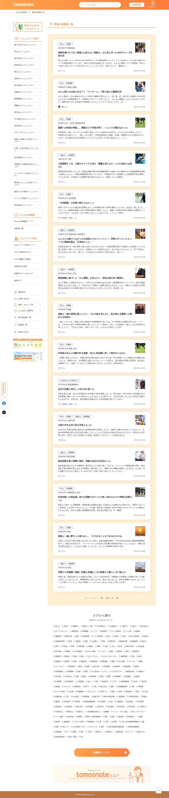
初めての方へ (21, 332)
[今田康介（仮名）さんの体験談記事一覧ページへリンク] (59, 218)
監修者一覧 (20, 325)
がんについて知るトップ (24, 245)
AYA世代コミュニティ (23, 126)
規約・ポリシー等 (23, 304)
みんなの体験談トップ (23, 221)
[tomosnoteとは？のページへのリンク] (102, 782)
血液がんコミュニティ (23, 78)
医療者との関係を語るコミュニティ (26, 165)
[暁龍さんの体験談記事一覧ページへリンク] (59, 106)
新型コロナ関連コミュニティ (26, 191)
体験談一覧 (19, 228)
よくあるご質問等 (23, 310)
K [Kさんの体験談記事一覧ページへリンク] (63, 182)
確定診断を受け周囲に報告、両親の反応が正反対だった (84, 461)
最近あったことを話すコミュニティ (26, 183)
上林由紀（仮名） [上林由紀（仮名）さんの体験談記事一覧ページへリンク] (69, 404)
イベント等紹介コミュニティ (26, 198)
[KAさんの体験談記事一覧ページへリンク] (59, 440)
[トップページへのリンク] (23, 5)
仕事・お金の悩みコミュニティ (26, 149)
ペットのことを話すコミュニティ (26, 174)
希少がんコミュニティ (23, 112)
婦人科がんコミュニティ (24, 58)
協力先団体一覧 (22, 317)
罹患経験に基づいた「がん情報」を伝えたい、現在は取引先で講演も (91, 278)
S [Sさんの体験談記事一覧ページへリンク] (63, 143)
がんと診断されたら (22, 252)
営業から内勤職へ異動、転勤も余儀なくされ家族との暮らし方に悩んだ (92, 572)
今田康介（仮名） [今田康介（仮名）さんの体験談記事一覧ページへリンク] (69, 218)
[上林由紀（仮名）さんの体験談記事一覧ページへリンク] (59, 404)
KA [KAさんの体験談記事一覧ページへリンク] (63, 440)
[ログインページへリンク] (152, 4)
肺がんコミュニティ (22, 72)
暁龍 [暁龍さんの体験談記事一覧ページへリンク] (64, 107)
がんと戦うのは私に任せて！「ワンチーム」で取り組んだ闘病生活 (89, 92)
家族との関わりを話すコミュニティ (26, 140)
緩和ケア (18, 280)
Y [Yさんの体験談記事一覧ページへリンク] (63, 71)
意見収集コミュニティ (23, 205)
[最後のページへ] (116, 598)
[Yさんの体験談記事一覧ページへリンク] (59, 70)
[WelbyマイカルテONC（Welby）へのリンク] (27, 357)
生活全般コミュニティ (23, 157)
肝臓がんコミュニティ (23, 92)
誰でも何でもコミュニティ (25, 45)
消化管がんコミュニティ (24, 65)
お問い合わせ (21, 298)
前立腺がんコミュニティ (24, 85)
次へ (109, 598)
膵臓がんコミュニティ (23, 105)
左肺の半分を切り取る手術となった (75, 425)
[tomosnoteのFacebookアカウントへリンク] (4, 403)
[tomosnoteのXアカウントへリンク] (4, 412)
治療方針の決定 (20, 266)
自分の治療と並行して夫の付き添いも (76, 389)
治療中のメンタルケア (23, 273)
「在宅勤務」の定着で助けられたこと (76, 203)
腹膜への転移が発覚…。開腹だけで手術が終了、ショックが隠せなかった (93, 128)
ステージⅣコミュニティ (24, 132)
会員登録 (137, 5)
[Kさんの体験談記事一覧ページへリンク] (59, 182)
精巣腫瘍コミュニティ (23, 99)
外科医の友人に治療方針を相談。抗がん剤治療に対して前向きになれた (92, 353)
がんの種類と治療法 (22, 259)
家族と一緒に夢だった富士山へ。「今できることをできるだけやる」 (91, 536)
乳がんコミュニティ (22, 51)
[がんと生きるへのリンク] (27, 344)
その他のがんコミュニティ (25, 119)
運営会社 (20, 292)
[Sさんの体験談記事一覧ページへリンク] (59, 142)
